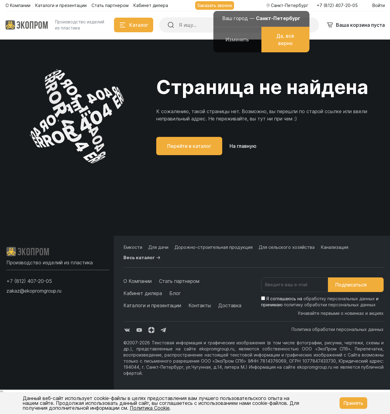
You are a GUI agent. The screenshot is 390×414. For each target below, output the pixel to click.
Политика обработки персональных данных (338, 329)
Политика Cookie (150, 408)
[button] (29, 281)
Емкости (132, 247)
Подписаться (355, 284)
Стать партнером (179, 281)
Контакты (199, 305)
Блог (175, 293)
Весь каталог (142, 257)
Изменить (237, 40)
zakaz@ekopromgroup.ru (33, 291)
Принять (353, 403)
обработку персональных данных (339, 298)
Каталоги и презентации (152, 305)
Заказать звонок (214, 5)
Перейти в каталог (189, 146)
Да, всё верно (285, 39)
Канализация (334, 247)
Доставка (229, 305)
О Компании (137, 281)
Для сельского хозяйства (287, 247)
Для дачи (158, 247)
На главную (243, 146)
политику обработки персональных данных (330, 304)
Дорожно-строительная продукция (213, 247)
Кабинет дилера (142, 293)
